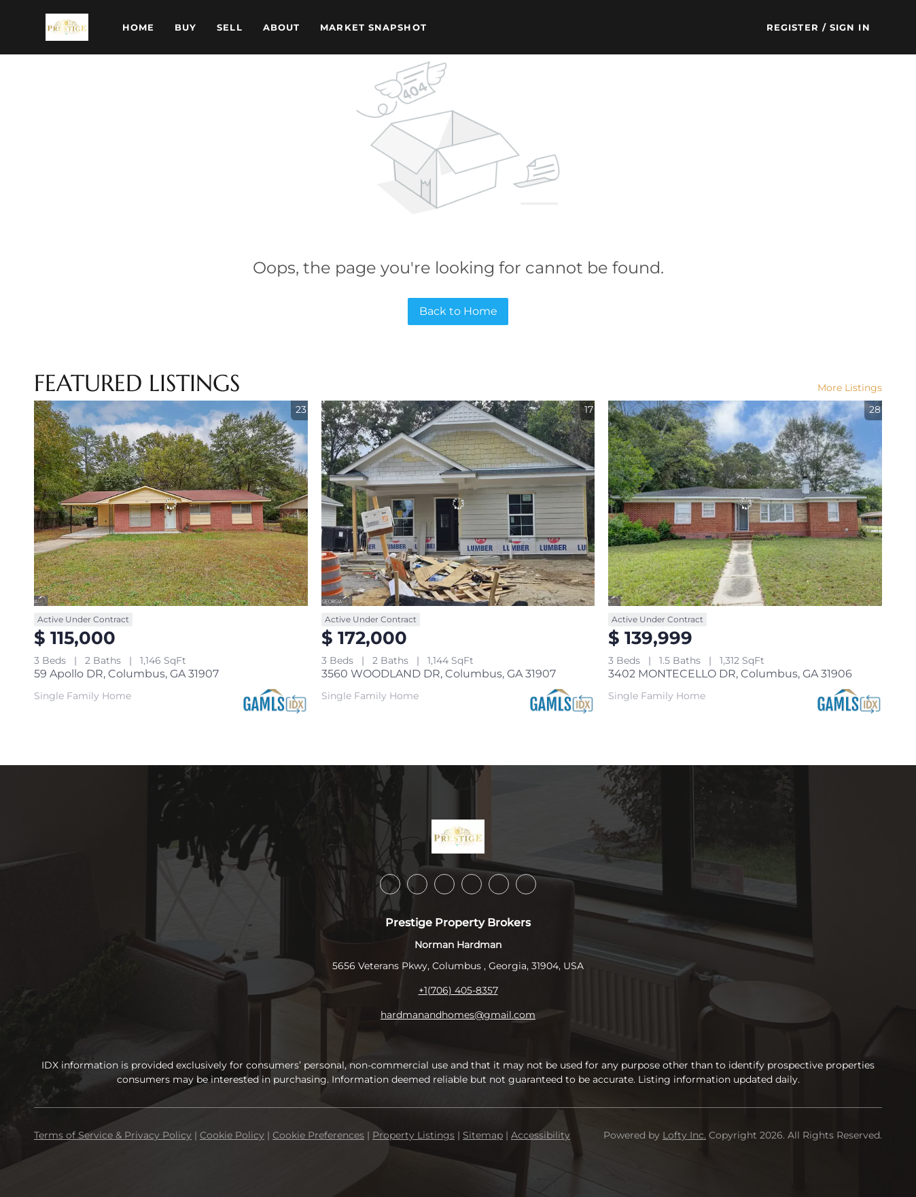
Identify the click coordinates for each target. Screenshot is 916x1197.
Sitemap (483, 1135)
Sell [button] (229, 27)
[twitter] (444, 884)
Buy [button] (185, 27)
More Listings (849, 388)
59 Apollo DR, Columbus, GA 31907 (126, 673)
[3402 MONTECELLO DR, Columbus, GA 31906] (745, 503)
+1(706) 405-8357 (458, 990)
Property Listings (413, 1135)
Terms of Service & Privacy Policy (113, 1135)
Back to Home (458, 311)
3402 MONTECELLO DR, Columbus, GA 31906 (730, 673)
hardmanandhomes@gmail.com (458, 1015)
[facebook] (390, 884)
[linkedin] (417, 884)
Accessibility (540, 1135)
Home (138, 27)
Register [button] (793, 27)
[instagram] (471, 884)
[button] (67, 27)
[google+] (526, 884)
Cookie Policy (232, 1135)
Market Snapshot (373, 27)
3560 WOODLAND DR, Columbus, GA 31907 (438, 673)
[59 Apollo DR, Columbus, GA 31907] (171, 503)
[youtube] (499, 884)
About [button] (281, 27)
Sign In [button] (850, 27)
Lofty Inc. (684, 1135)
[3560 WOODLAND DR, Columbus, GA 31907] (458, 503)
